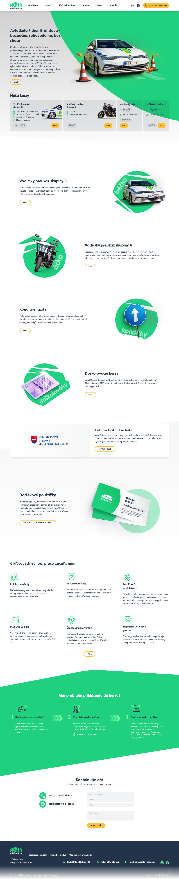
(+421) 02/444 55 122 (60, 796)
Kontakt (113, 5)
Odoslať (96, 826)
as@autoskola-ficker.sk (61, 804)
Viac (16, 82)
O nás (99, 5)
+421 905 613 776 (107, 862)
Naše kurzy (33, 5)
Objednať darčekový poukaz (38, 523)
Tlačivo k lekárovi (67, 5)
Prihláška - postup (58, 855)
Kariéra (86, 5)
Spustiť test (105, 449)
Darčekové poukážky (38, 855)
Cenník (48, 5)
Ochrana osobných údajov (80, 855)
